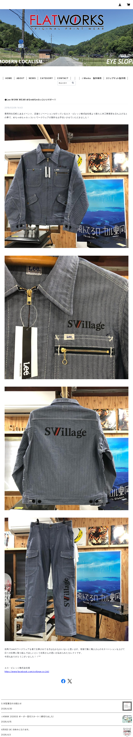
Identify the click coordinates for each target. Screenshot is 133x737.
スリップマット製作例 (116, 78)
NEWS (32, 78)
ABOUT (20, 78)
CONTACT (62, 78)
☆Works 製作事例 (92, 78)
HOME (8, 78)
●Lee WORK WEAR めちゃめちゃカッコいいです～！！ (30, 99)
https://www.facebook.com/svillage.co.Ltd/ (27, 671)
